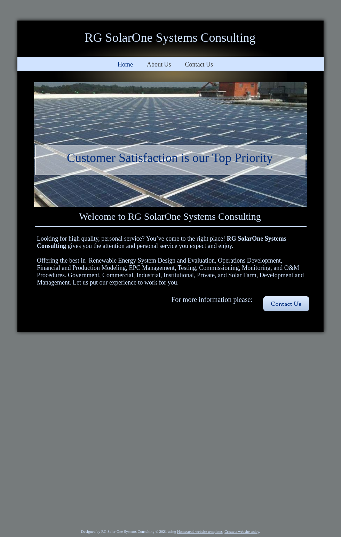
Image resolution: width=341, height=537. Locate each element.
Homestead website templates (200, 531)
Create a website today (241, 531)
